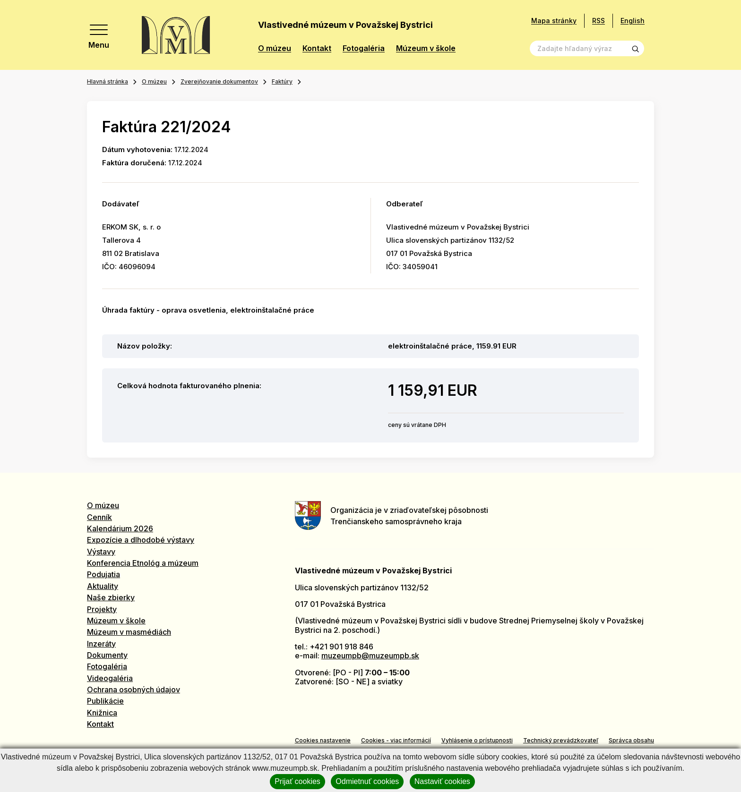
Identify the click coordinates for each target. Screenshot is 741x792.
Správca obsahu (631, 740)
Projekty (102, 609)
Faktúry (282, 81)
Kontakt (316, 48)
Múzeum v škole (426, 48)
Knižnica (102, 712)
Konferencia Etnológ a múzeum (142, 563)
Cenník (99, 517)
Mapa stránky (554, 21)
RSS (598, 21)
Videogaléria (110, 678)
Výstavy (101, 551)
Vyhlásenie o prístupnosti (477, 740)
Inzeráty (101, 643)
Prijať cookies (297, 781)
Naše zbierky (111, 597)
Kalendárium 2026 (120, 528)
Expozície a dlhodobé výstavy (140, 540)
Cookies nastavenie (323, 740)
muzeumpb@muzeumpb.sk (370, 655)
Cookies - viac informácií (396, 740)
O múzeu (274, 48)
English (632, 21)
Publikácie (105, 701)
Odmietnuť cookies (367, 781)
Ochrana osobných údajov (133, 689)
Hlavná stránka (107, 81)
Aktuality (102, 586)
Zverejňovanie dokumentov (219, 81)
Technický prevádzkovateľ (560, 740)
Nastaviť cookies (442, 781)
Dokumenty (107, 655)
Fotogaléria (364, 48)
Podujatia (103, 574)
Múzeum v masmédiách (129, 632)
